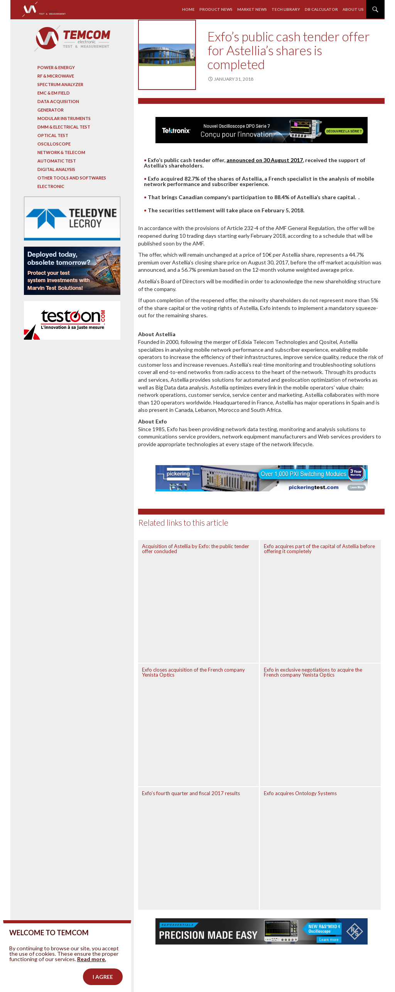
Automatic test (56, 160)
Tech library (286, 9)
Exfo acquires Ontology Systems (300, 793)
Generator (50, 109)
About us (353, 9)
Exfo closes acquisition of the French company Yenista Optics (193, 672)
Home (188, 9)
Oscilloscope (54, 143)
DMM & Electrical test (63, 126)
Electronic (50, 186)
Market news (252, 9)
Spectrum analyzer (60, 84)
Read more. (91, 967)
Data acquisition (58, 101)
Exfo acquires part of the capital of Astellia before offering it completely (319, 548)
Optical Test (52, 135)
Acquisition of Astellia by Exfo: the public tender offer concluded (195, 548)
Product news (216, 9)
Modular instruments (64, 118)
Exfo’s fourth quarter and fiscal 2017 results (191, 793)
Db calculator (321, 9)
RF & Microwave (55, 75)
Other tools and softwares (71, 177)
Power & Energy (56, 67)
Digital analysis (56, 169)
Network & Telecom (61, 152)
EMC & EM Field (53, 92)
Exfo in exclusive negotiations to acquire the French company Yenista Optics (313, 672)
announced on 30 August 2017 (264, 160)
